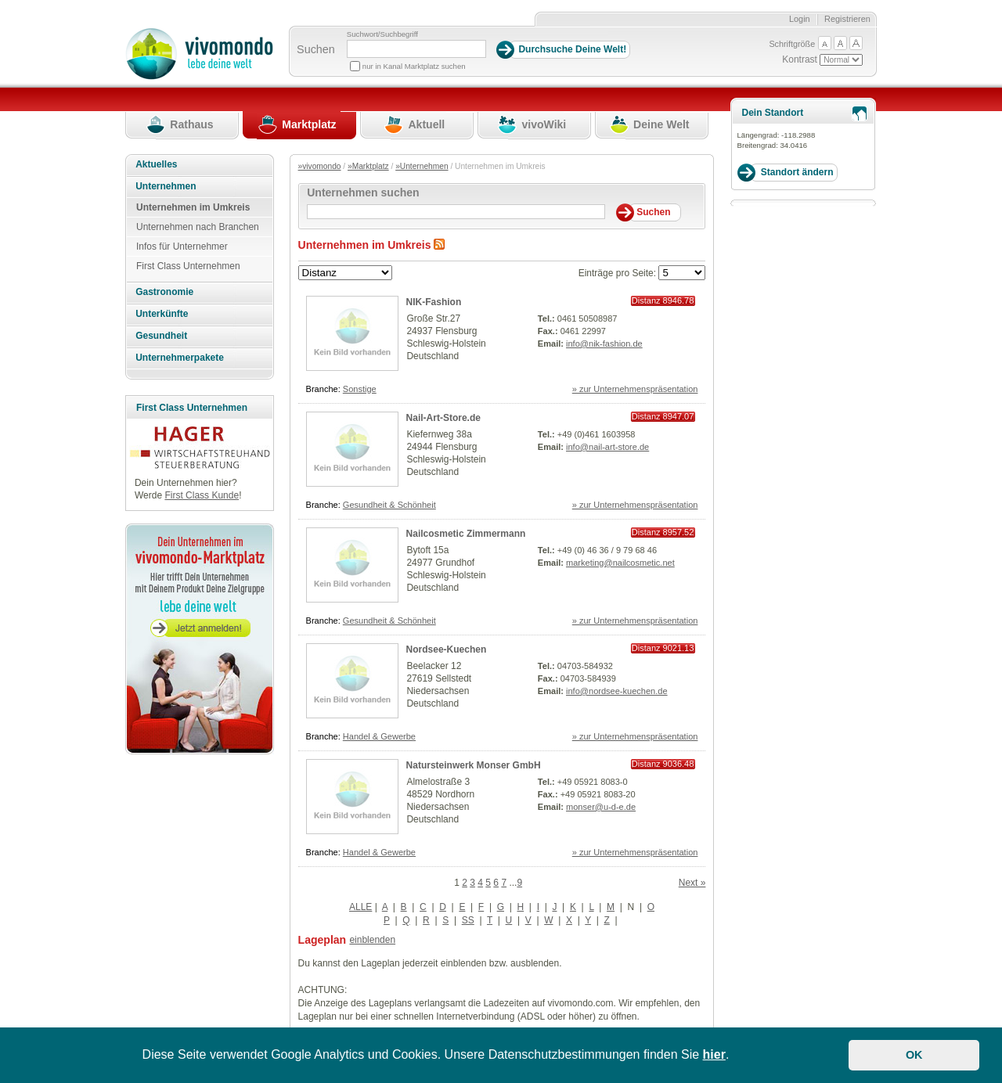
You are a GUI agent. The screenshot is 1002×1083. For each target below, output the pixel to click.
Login (799, 18)
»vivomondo (319, 166)
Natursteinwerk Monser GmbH (473, 765)
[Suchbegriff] (416, 49)
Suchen (316, 49)
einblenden (372, 939)
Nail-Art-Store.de (443, 417)
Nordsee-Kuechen (446, 649)
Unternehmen (165, 186)
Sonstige (360, 389)
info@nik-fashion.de (604, 343)
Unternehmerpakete (179, 357)
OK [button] (914, 1055)
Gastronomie (164, 291)
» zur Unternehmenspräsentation (635, 389)
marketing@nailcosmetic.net (620, 562)
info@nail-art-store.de (607, 447)
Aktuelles (156, 164)
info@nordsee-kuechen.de (617, 691)
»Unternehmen (421, 166)
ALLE (360, 906)
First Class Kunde (201, 495)
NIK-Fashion (434, 302)
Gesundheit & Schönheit (389, 504)
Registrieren (847, 18)
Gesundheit (161, 335)
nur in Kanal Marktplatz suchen (414, 66)
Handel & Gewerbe (379, 736)
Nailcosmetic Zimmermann (466, 533)
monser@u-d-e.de (601, 806)
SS (468, 920)
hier (714, 1054)
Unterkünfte (161, 313)
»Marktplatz (368, 166)
